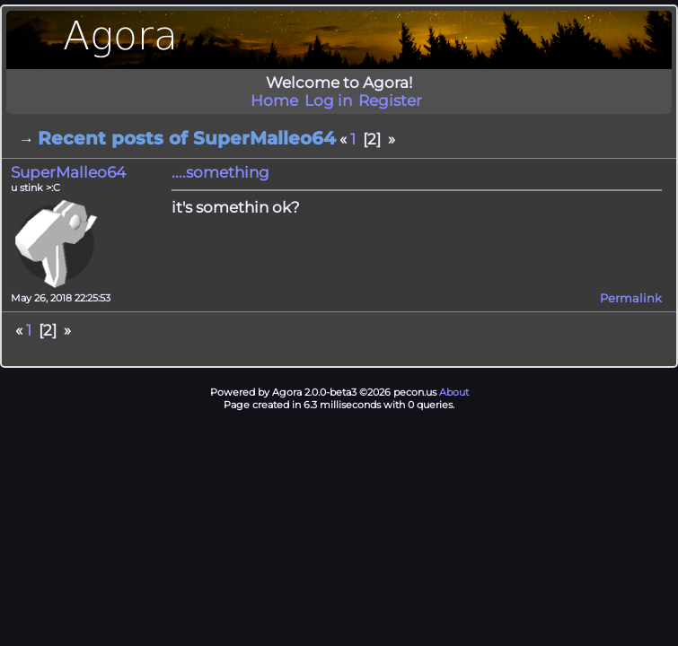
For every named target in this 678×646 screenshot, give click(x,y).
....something (220, 172)
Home (274, 100)
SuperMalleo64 (68, 172)
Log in (328, 100)
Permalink (631, 298)
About (454, 392)
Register (390, 100)
